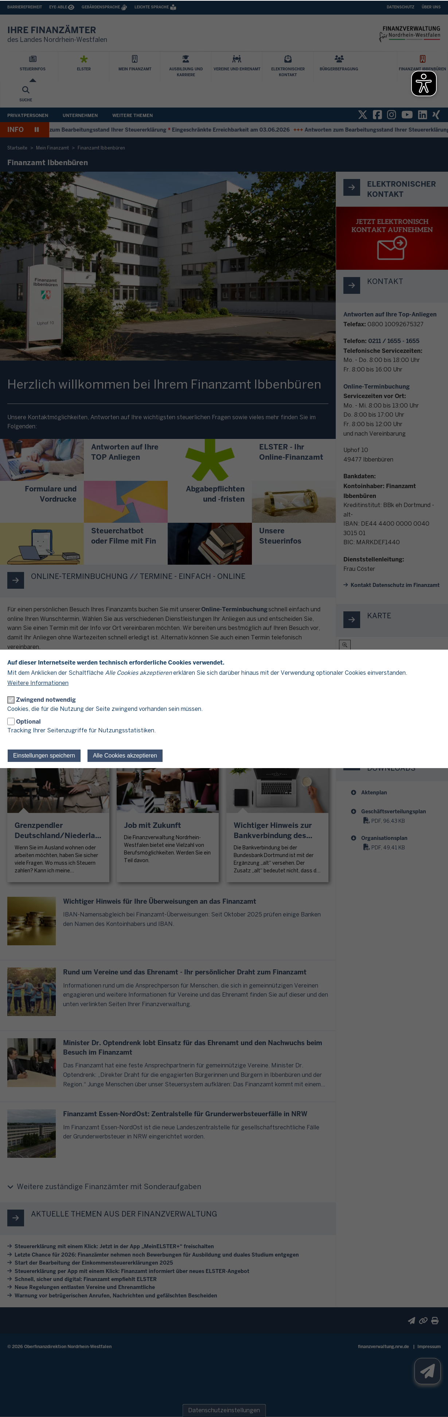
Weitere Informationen (38, 683)
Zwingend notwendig (46, 700)
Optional (28, 721)
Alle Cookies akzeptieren (125, 755)
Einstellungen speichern (44, 755)
